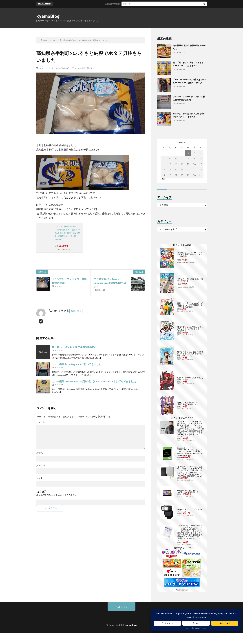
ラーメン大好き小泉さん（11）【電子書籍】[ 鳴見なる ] (190, 403)
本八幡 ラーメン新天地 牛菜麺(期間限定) (74, 346)
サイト (39, 478)
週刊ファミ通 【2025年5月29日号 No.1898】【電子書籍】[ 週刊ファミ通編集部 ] (190, 305)
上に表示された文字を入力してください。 (56, 495)
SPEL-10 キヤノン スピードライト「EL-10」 (190, 510)
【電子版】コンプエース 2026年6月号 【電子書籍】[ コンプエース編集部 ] (190, 254)
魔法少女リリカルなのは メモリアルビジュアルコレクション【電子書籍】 (190, 329)
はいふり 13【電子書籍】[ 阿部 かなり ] (190, 280)
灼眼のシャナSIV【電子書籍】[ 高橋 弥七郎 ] (190, 378)
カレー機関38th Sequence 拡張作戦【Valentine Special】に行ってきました (94, 381)
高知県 (89, 68)
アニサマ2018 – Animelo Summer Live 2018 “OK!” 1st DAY (110, 283)
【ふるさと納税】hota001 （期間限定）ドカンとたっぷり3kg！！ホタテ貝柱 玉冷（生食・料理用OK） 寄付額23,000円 (68, 232)
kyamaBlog (48, 16)
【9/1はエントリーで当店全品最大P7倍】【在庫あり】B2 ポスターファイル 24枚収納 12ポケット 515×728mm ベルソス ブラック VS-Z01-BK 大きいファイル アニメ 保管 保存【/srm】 (190, 471)
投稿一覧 (75, 311)
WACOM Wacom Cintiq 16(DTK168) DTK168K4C (187, 491)
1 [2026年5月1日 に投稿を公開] (188, 153)
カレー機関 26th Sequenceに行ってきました (76, 364)
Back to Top (121, 607)
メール (40, 466)
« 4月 (162, 179)
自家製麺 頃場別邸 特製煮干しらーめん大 (127, 4)
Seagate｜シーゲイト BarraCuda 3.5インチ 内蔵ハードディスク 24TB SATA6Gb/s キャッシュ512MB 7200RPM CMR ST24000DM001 (190, 451)
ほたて (74, 68)
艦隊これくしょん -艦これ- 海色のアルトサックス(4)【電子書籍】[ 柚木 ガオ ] (190, 354)
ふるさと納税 (64, 68)
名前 (39, 453)
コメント (40, 422)
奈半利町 (81, 68)
